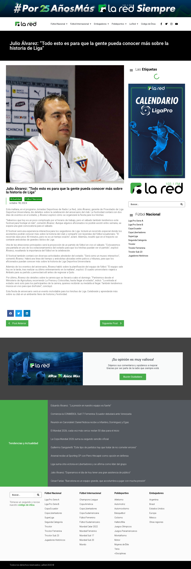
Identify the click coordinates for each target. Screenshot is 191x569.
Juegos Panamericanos (125, 531)
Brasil (152, 504)
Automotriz (119, 504)
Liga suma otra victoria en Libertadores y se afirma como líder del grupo (89, 464)
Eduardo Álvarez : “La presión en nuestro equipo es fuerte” (81, 405)
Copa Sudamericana (89, 513)
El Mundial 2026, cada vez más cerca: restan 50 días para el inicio (85, 430)
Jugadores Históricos (55, 540)
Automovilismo (121, 508)
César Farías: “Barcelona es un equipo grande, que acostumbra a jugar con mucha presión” (98, 480)
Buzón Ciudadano (132, 376)
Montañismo (120, 535)
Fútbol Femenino (87, 517)
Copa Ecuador (51, 508)
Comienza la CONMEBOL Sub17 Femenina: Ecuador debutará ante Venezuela (91, 414)
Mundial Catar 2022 (89, 526)
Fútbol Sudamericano (90, 522)
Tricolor (48, 526)
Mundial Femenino (88, 531)
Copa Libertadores (53, 513)
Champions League (89, 499)
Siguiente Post (112, 323)
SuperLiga (49, 517)
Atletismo (118, 499)
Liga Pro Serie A (52, 499)
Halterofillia (119, 522)
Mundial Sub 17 (87, 535)
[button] (10, 313)
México (152, 517)
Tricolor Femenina (53, 531)
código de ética (26, 505)
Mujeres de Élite (121, 544)
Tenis (117, 549)
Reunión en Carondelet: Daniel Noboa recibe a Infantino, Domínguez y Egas (90, 422)
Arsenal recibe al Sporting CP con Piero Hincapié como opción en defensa (89, 455)
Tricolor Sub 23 (52, 535)
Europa (152, 513)
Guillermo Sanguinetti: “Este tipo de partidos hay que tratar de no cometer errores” (94, 447)
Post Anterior (16, 323)
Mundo (83, 544)
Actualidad (15, 199)
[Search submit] (181, 204)
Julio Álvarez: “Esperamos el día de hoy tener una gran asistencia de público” (91, 472)
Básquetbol (119, 513)
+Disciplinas (120, 553)
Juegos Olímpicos (123, 526)
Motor (117, 540)
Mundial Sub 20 (87, 540)
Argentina (153, 499)
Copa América (86, 504)
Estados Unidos (156, 508)
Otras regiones (156, 522)
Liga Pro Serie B (52, 504)
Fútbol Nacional (33, 199)
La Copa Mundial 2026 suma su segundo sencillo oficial (80, 439)
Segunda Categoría (54, 522)
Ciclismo (118, 517)
